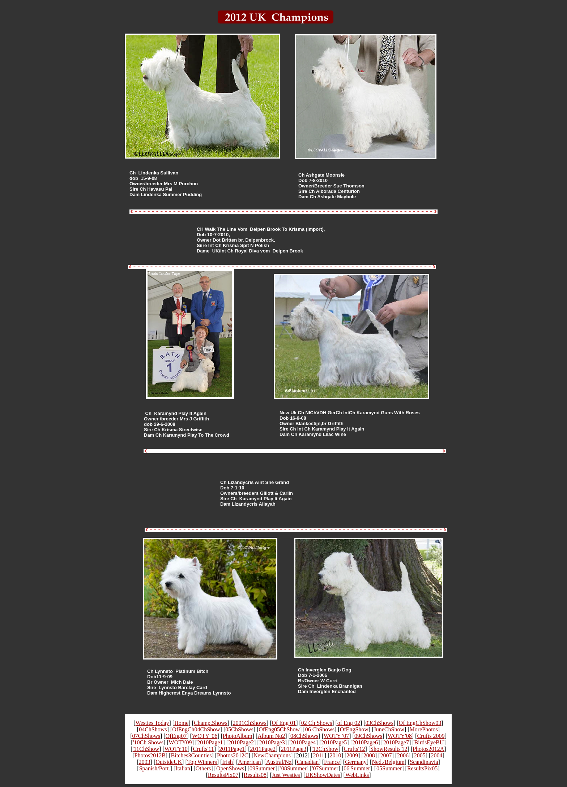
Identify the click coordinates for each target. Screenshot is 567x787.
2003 (144, 762)
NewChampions (272, 755)
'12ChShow (325, 749)
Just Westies (286, 775)
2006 (403, 755)
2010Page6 (365, 742)
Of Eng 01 (284, 723)
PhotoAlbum (237, 736)
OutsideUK (168, 762)
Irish (227, 762)
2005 (420, 755)
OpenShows (230, 768)
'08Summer (293, 768)
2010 (335, 755)
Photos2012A (428, 749)
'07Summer (325, 768)
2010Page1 (210, 742)
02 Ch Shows (316, 723)
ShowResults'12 (388, 749)
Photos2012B (150, 755)
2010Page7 (396, 742)
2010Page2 (241, 742)
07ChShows (146, 736)
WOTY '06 (204, 736)
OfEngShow (354, 729)
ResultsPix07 (223, 775)
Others (203, 768)
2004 (436, 755)
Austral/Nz (278, 762)
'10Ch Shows (148, 742)
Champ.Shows (210, 723)
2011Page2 (263, 749)
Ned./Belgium (388, 762)
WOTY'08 (400, 736)
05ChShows (239, 729)
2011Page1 (232, 749)
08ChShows (304, 736)
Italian (182, 768)
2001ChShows (249, 723)
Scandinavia (424, 762)
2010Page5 (334, 742)
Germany (356, 762)
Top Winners (202, 762)
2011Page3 (294, 749)
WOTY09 (180, 742)
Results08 (255, 775)
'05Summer (388, 768)
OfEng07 (176, 736)
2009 (352, 755)
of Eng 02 (348, 723)
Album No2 (271, 736)
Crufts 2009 (430, 736)
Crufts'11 (203, 749)
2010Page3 (272, 742)
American (249, 762)
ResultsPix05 (422, 768)
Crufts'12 (354, 749)
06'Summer (357, 768)
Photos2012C (232, 755)
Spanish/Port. (154, 768)
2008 (369, 755)
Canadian (308, 762)
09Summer (262, 768)
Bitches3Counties (191, 755)
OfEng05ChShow (279, 729)
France (332, 762)
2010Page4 (303, 742)
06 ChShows (319, 729)
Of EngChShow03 (420, 723)
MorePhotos (424, 729)
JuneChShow (389, 729)
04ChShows (153, 729)
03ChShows (379, 723)
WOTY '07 (336, 736)
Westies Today (152, 723)
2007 (386, 755)
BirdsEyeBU (429, 742)
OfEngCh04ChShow (196, 729)
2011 (318, 755)
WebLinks (357, 775)
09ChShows (368, 736)
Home (181, 723)
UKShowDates (322, 775)
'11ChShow (146, 749)
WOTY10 (176, 749)
